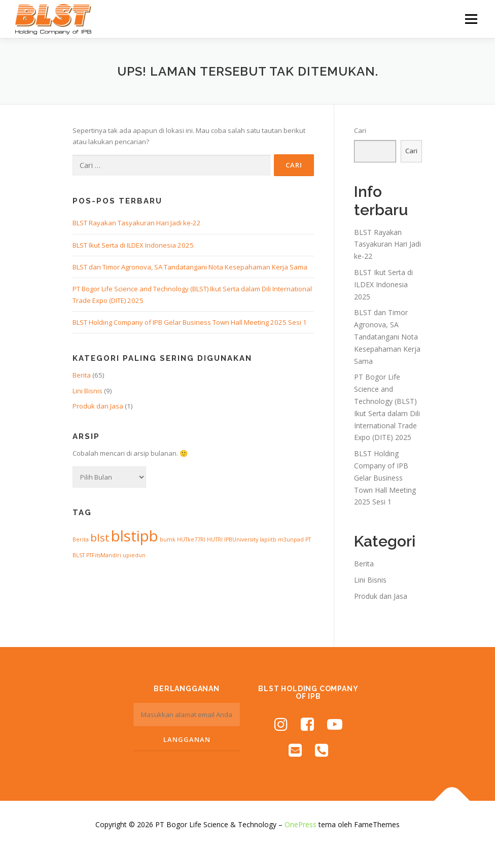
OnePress (300, 824)
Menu (471, 18)
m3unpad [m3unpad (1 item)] (291, 539)
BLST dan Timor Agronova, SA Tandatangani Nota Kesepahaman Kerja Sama (190, 267)
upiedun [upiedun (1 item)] (134, 555)
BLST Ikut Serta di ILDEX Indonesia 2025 (133, 245)
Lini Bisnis (87, 390)
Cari (360, 130)
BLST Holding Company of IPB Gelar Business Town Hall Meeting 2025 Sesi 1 (190, 322)
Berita (82, 375)
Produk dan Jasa (98, 406)
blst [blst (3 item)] (100, 537)
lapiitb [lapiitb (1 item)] (268, 539)
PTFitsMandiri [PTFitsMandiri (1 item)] (103, 555)
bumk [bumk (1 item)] (167, 539)
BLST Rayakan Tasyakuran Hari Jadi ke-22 (137, 222)
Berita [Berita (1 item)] (81, 539)
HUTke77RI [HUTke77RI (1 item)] (191, 539)
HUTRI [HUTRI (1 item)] (215, 539)
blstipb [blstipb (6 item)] (134, 536)
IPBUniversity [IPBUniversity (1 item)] (241, 539)
